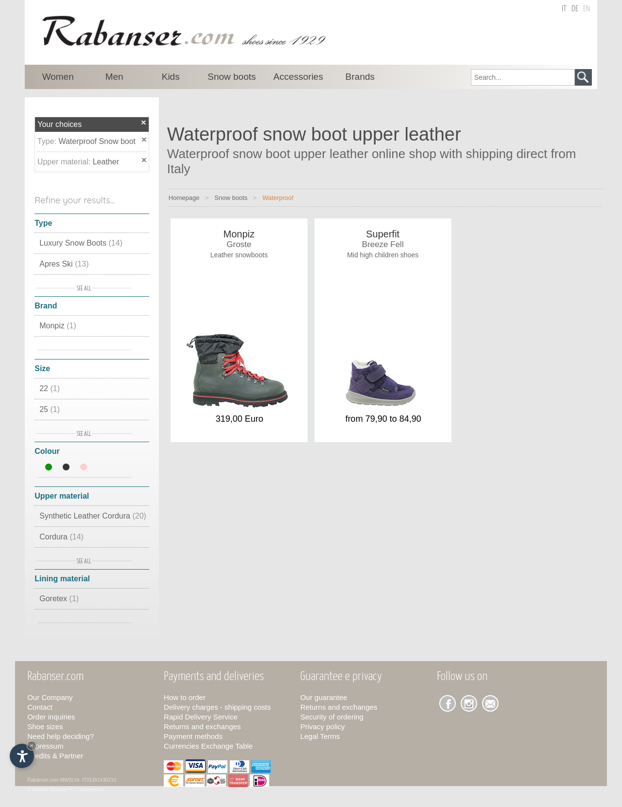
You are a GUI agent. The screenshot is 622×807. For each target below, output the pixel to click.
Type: (48, 141)
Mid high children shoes (382, 255)
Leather (106, 162)
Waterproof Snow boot (97, 141)
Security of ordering (331, 717)
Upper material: (65, 162)
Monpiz (57, 326)
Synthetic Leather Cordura (92, 516)
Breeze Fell (383, 244)
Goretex (59, 598)
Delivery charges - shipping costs (217, 707)
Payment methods (193, 736)
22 (49, 388)
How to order (185, 697)
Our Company (49, 697)
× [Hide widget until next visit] (32, 745)
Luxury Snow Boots (80, 243)
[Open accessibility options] (22, 756)
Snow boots (230, 197)
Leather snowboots (239, 255)
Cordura (61, 537)
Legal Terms (320, 736)
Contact (39, 707)
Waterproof (278, 197)
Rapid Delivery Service (201, 717)
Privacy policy (322, 726)
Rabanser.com (42, 780)
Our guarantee (323, 697)
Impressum (45, 746)
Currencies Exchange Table (208, 746)
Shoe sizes (45, 726)
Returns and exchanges (202, 726)
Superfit (382, 234)
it (564, 9)
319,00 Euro (239, 419)
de (574, 9)
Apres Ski (63, 264)
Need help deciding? (60, 736)
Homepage (184, 197)
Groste (238, 244)
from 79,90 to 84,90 (383, 419)
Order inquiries (51, 717)
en (586, 9)
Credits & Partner (55, 756)
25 (49, 409)
